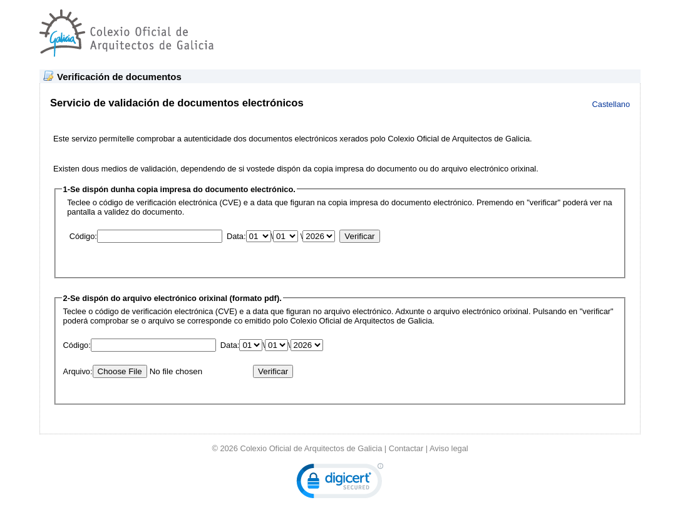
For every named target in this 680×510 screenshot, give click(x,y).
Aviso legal (449, 448)
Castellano (611, 104)
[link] (340, 483)
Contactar (406, 448)
